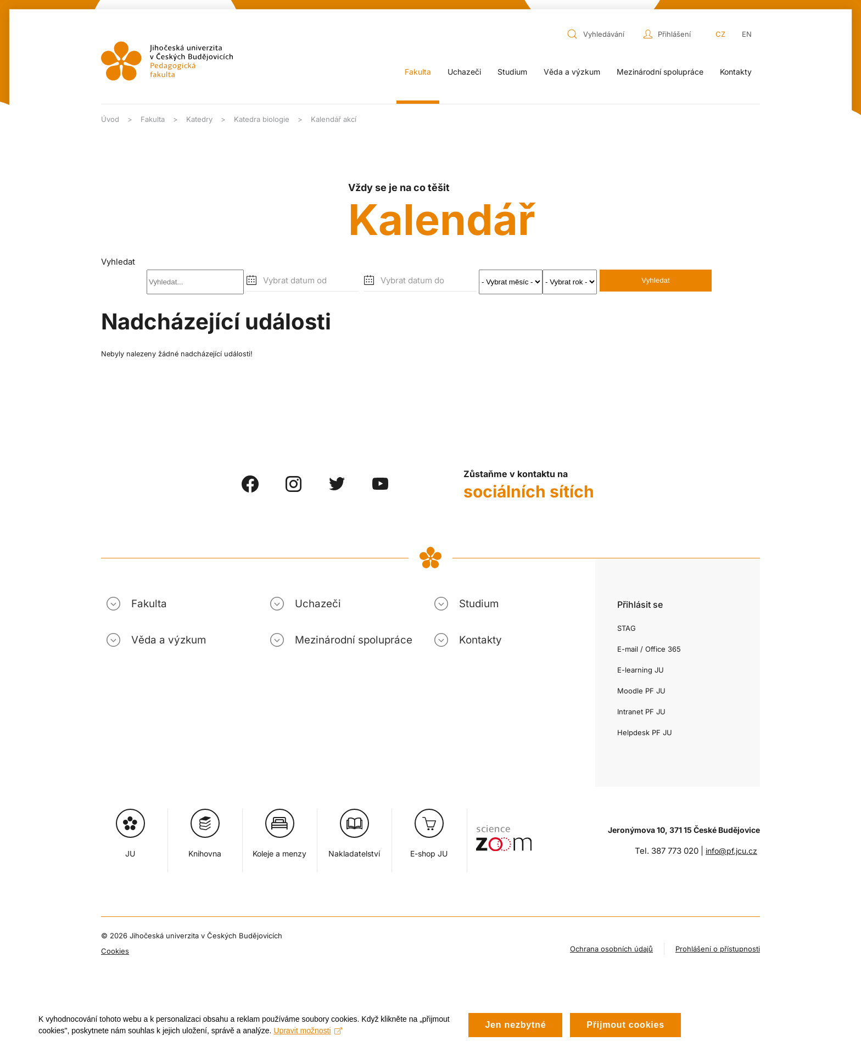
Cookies (115, 951)
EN (747, 34)
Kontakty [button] (480, 640)
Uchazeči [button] (464, 71)
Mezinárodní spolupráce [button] (660, 71)
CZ (720, 34)
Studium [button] (512, 71)
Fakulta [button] (418, 71)
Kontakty (736, 71)
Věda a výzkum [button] (572, 71)
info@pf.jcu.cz (731, 850)
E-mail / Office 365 (649, 649)
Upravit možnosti (307, 1032)
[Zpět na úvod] (167, 61)
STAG (626, 628)
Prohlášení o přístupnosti (717, 948)
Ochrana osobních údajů (611, 948)
